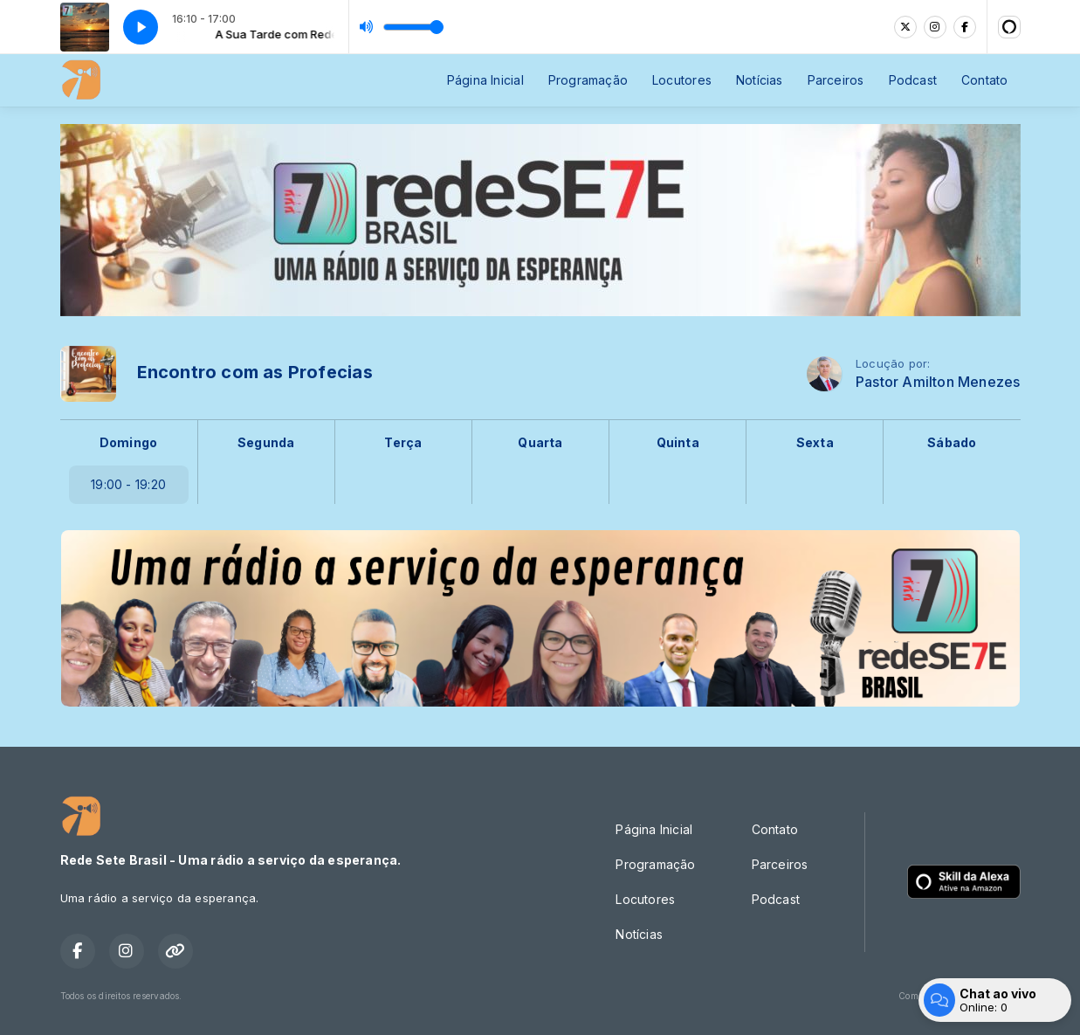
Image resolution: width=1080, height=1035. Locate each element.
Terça (403, 442)
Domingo (128, 442)
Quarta (540, 442)
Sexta (815, 442)
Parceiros (836, 79)
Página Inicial (485, 79)
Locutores (682, 79)
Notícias (759, 79)
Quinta (678, 442)
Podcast (913, 79)
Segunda (265, 442)
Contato (984, 79)
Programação (588, 79)
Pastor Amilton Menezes (938, 382)
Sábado (951, 442)
